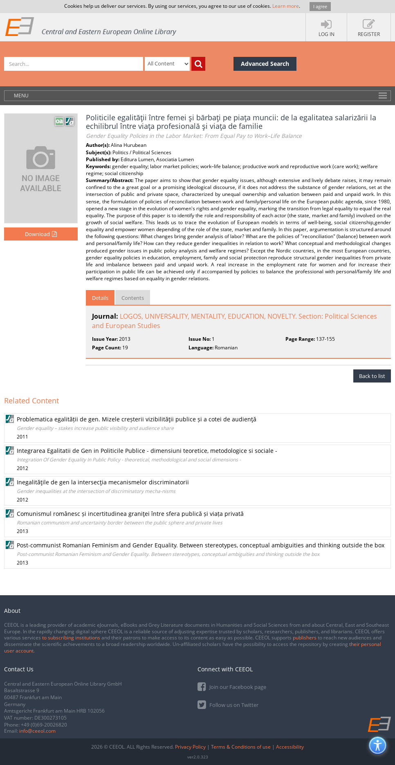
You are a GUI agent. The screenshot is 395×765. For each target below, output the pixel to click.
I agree (320, 6)
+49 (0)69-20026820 (44, 724)
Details (100, 298)
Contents (132, 298)
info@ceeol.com (37, 730)
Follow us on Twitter (228, 704)
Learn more (285, 5)
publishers (304, 637)
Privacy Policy (190, 746)
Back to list (372, 376)
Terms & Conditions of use (241, 746)
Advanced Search (265, 64)
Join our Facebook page (232, 686)
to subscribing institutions (71, 637)
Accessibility (290, 746)
